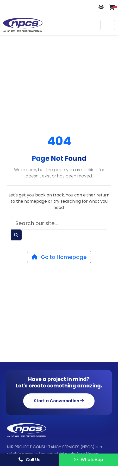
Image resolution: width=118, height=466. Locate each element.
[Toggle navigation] (107, 25)
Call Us (29, 460)
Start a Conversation (59, 401)
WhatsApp (88, 460)
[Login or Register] (101, 7)
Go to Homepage (59, 257)
